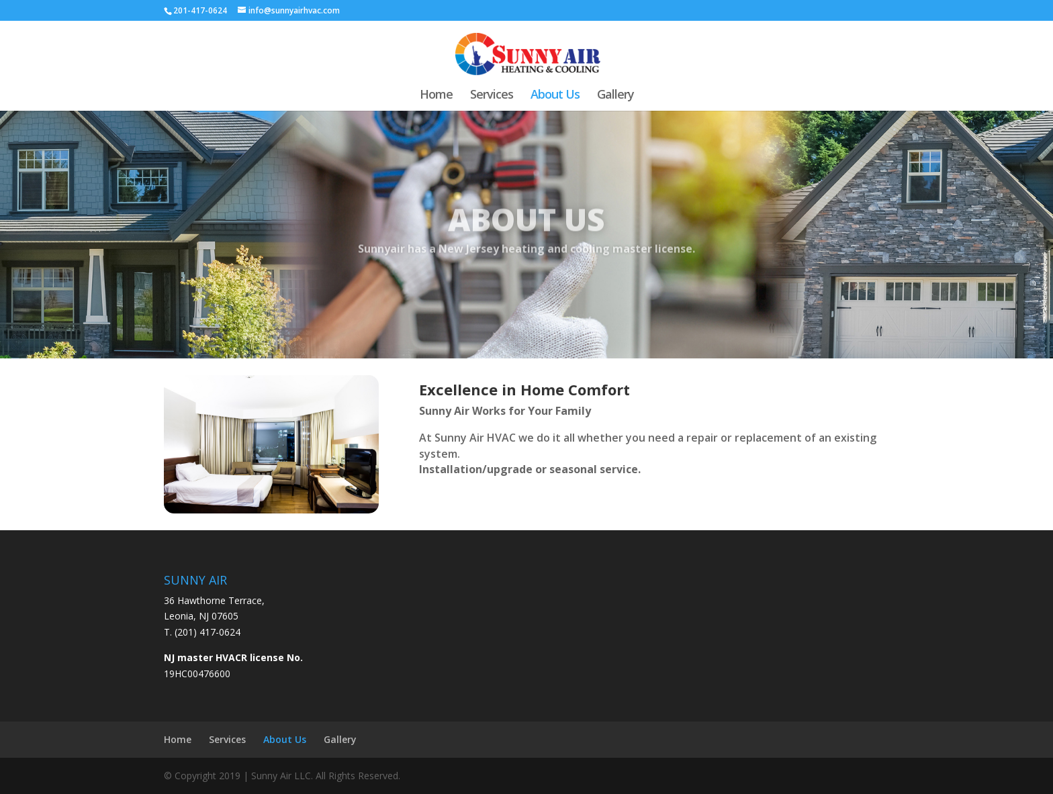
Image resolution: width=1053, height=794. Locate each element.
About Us (555, 95)
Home (436, 95)
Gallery (615, 95)
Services (491, 95)
